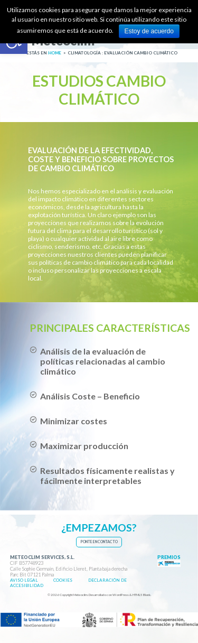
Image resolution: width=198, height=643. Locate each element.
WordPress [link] (120, 595)
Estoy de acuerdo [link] (149, 31)
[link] (52, 43)
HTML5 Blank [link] (141, 595)
